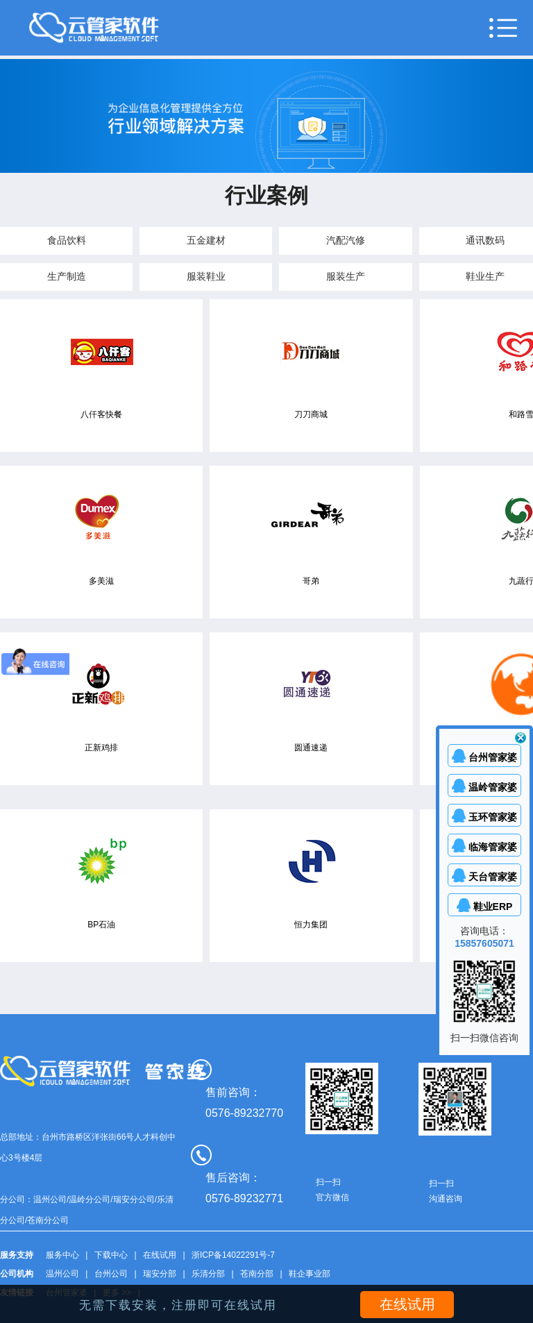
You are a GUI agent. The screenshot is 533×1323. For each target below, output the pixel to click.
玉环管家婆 (492, 817)
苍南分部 (256, 1274)
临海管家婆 (492, 846)
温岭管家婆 (492, 787)
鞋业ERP (493, 906)
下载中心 (111, 1255)
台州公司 (111, 1274)
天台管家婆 (492, 876)
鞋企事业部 (309, 1274)
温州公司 (62, 1274)
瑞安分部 (159, 1274)
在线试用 (159, 1255)
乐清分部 (208, 1274)
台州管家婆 (492, 757)
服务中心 (62, 1255)
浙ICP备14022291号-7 (233, 1255)
